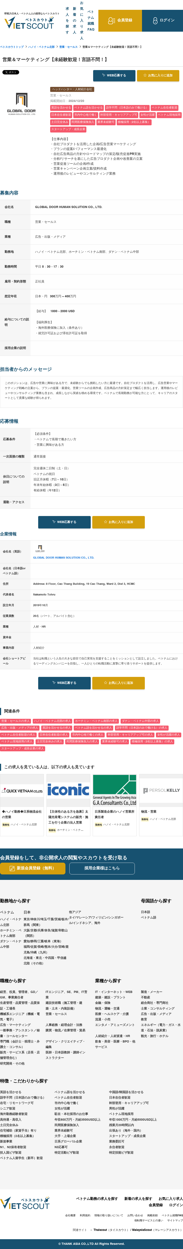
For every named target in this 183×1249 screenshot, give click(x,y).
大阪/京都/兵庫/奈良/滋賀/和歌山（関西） (46, 933)
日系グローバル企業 (68, 1141)
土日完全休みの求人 (49, 741)
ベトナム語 (148, 917)
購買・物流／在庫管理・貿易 (65, 1030)
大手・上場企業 (65, 1136)
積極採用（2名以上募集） (17, 1136)
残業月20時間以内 (121, 1125)
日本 (27, 912)
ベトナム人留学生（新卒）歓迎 (21, 1158)
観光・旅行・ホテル (154, 1036)
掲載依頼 (152, 1215)
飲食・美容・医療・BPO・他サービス (115, 1044)
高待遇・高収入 (10, 1119)
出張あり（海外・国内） (126, 1130)
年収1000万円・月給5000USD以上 (133, 1119)
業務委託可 (116, 1141)
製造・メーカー (151, 992)
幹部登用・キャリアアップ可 (129, 1103)
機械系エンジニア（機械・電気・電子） (20, 1017)
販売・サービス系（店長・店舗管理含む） (20, 1055)
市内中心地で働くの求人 (87, 734)
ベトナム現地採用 (121, 1114)
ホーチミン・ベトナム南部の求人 (96, 721)
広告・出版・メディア (156, 1014)
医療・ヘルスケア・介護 (112, 1014)
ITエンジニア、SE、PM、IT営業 (66, 995)
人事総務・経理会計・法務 (64, 1025)
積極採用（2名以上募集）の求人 (152, 741)
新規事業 (6, 1141)
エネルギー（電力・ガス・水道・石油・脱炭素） (161, 1028)
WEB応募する (114, 75)
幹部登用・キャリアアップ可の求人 (130, 734)
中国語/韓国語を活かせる (126, 1092)
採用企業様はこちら (102, 869)
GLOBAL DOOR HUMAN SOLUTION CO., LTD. (63, 557)
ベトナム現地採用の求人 (16, 741)
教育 (144, 1019)
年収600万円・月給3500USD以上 (78, 1119)
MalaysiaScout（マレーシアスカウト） (157, 1230)
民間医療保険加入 (67, 1125)
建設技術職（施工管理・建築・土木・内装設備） (64, 1006)
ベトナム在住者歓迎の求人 (18, 734)
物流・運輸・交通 (107, 1008)
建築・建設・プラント (110, 997)
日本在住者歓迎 (119, 1097)
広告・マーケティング (15, 1025)
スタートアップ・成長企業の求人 (22, 748)
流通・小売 (102, 1019)
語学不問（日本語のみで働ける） (23, 1097)
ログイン (176, 1205)
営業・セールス (68, 47)
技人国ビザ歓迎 (10, 1152)
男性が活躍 (116, 1108)
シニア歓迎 (7, 1108)
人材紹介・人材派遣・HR (112, 1036)
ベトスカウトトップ (12, 47)
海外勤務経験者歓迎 (13, 1114)
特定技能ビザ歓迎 (121, 1152)
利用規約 (85, 1215)
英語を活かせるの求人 (57, 727)
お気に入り (158, 75)
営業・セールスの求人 (15, 721)
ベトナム (7, 912)
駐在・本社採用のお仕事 (71, 1114)
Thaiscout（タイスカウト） (112, 1230)
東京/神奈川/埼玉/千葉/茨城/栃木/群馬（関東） (46, 922)
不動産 (145, 997)
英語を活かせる (10, 1092)
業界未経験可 (64, 1130)
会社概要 (70, 1215)
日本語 (145, 912)
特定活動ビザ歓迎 (67, 1152)
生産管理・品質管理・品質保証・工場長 (20, 1006)
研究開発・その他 (12, 1063)
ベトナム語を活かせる (70, 1092)
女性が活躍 (62, 1108)
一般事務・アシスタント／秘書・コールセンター (20, 1033)
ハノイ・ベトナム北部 (41, 47)
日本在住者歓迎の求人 (54, 734)
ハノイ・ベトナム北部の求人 (52, 721)
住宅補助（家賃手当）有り (18, 1130)
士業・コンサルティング (157, 1008)
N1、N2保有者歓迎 (13, 1147)
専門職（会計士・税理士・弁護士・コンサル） (20, 1044)
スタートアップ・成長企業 (127, 1136)
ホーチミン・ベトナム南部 (10, 933)
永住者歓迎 (116, 1147)
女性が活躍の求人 (168, 734)
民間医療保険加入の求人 (82, 741)
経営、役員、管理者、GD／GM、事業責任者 (19, 995)
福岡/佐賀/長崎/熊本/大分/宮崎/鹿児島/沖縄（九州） (46, 949)
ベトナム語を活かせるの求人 (93, 727)
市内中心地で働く (67, 1103)
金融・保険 (102, 1003)
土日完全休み (9, 1125)
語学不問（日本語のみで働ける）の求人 (141, 727)
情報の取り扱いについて (108, 1215)
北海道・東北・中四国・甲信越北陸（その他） (45, 961)
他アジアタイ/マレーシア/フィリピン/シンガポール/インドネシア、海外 (96, 918)
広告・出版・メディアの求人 (19, 727)
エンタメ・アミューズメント (115, 1025)
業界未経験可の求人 (115, 741)
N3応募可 (61, 1147)
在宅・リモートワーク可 (17, 1103)
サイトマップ (175, 1220)
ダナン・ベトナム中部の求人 (140, 721)
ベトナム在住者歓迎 (68, 1097)
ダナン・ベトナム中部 (10, 944)
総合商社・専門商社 (154, 1003)
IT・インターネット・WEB (113, 992)
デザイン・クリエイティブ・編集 (65, 1044)
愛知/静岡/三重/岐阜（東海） (43, 941)
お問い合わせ (135, 1215)
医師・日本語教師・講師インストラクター (65, 1055)
